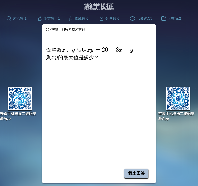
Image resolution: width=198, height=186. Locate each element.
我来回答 (136, 173)
